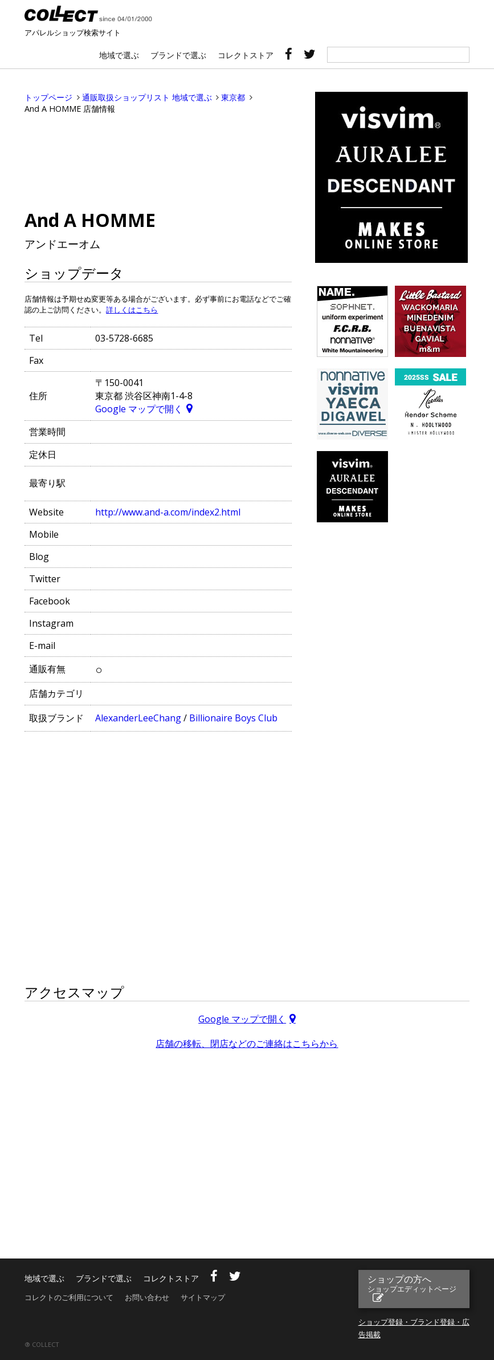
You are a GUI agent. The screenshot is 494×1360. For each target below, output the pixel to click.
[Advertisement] (158, 159)
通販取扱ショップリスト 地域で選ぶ (147, 97)
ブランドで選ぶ (178, 55)
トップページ (48, 97)
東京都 (233, 97)
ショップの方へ (412, 1283)
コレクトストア (245, 55)
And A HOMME (90, 220)
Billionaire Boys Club (233, 718)
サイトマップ (203, 1297)
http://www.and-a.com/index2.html (167, 512)
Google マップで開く (139, 409)
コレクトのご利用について (69, 1297)
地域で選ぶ (119, 55)
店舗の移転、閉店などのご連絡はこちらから (247, 1043)
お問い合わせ (147, 1297)
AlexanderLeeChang (138, 718)
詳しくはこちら (132, 310)
